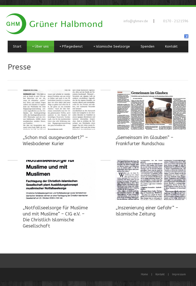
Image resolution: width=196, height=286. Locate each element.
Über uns (40, 46)
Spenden (147, 46)
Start (17, 46)
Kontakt (171, 46)
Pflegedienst (71, 46)
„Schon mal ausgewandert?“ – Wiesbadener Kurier (55, 140)
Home (144, 274)
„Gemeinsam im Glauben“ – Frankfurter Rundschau (144, 140)
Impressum (179, 274)
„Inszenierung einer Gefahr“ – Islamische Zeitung (147, 210)
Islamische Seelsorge (111, 46)
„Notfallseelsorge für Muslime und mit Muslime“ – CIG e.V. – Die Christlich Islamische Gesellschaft (55, 216)
